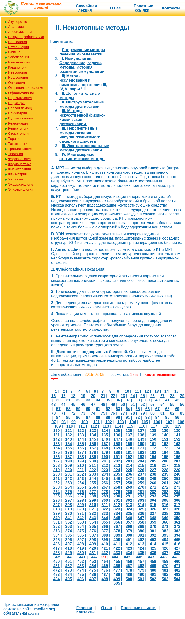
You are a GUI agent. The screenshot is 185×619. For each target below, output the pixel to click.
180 (116, 452)
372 (177, 527)
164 (56, 448)
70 (53, 413)
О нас (115, 8)
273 (177, 487)
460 (177, 561)
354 (92, 522)
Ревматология (19, 128)
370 (153, 527)
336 (141, 513)
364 (80, 527)
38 (138, 400)
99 (73, 422)
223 (105, 470)
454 (105, 561)
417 (56, 548)
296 (56, 500)
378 (116, 531)
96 (177, 417)
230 (56, 474)
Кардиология (18, 67)
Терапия (14, 139)
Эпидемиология (20, 189)
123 (92, 431)
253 (68, 483)
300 (105, 500)
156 (92, 444)
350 (177, 518)
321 (92, 509)
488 (116, 574)
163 (177, 444)
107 (169, 422)
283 (165, 492)
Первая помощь (20, 108)
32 (78, 400)
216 (153, 465)
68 (167, 409)
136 (116, 435)
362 (56, 527)
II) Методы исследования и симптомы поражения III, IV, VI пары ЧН (83, 82)
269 (129, 487)
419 (80, 548)
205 (153, 461)
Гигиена (14, 52)
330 (68, 513)
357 (129, 522)
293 (153, 496)
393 (165, 535)
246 (116, 479)
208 (56, 465)
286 (68, 496)
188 (80, 457)
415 (165, 544)
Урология (15, 154)
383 (177, 531)
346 (129, 518)
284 (177, 492)
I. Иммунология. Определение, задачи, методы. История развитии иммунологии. (82, 65)
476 (105, 570)
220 (68, 470)
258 (129, 483)
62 (108, 409)
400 (116, 540)
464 (92, 566)
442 (94, 557)
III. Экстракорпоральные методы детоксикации (84, 148)
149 (141, 439)
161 (153, 444)
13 (156, 391)
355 (105, 522)
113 (106, 426)
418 (68, 548)
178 (92, 452)
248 (141, 479)
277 (92, 492)
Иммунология (19, 62)
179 (105, 452)
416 (177, 544)
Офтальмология (21, 93)
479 (141, 570)
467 (129, 566)
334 (116, 513)
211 (92, 465)
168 (105, 448)
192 (129, 457)
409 (92, 544)
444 (115, 557)
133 (80, 435)
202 (116, 461)
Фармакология (19, 159)
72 (73, 413)
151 (165, 439)
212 (105, 465)
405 (177, 540)
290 (116, 496)
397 (80, 540)
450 (56, 561)
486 (92, 574)
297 (68, 500)
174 (177, 448)
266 (92, 487)
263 (56, 487)
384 (56, 535)
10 (127, 391)
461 (56, 566)
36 (118, 400)
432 (105, 553)
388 (105, 535)
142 (56, 439)
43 (53, 404)
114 (118, 426)
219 (56, 470)
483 (56, 574)
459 (165, 561)
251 (177, 479)
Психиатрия (17, 113)
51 (132, 404)
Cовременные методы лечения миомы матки (82, 52)
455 (116, 561)
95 (167, 417)
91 (128, 417)
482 (177, 570)
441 (82, 557)
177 (80, 452)
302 (129, 500)
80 (152, 413)
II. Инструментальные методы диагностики (81, 104)
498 (105, 579)
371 (165, 527)
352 (68, 522)
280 (129, 492)
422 (116, 548)
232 (80, 474)
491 (153, 574)
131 (56, 435)
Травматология (20, 149)
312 (116, 505)
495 (68, 579)
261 (165, 483)
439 (58, 557)
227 (153, 470)
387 (92, 535)
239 (165, 474)
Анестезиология (20, 32)
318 (56, 509)
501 (141, 579)
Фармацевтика (19, 164)
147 (116, 439)
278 (105, 492)
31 (68, 400)
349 (165, 518)
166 (80, 448)
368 (129, 527)
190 (105, 457)
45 (73, 404)
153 (56, 444)
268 (116, 487)
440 (70, 557)
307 (56, 505)
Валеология (17, 42)
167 (92, 448)
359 (153, 522)
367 (116, 527)
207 (177, 461)
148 (129, 439)
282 (153, 492)
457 (141, 561)
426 (165, 548)
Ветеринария (18, 47)
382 (165, 531)
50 (123, 404)
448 (163, 557)
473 (68, 570)
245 (105, 479)
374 (68, 531)
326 (153, 509)
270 (141, 487)
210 (80, 465)
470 (165, 566)
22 (113, 396)
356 (116, 522)
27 (162, 396)
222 (92, 470)
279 (116, 492)
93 (147, 417)
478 (129, 570)
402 (141, 540)
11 (137, 391)
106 (156, 422)
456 (129, 561)
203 (129, 461)
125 (116, 431)
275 (68, 492)
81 (162, 413)
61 (98, 409)
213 (116, 465)
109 (57, 426)
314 (141, 505)
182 (141, 452)
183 (153, 452)
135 (105, 435)
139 (153, 435)
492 (165, 574)
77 (123, 413)
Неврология (17, 72)
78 (132, 413)
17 (63, 396)
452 (80, 561)
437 (165, 553)
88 (98, 417)
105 (145, 422)
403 (153, 540)
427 (177, 548)
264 (68, 487)
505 (116, 583)
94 (157, 417)
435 (141, 553)
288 (92, 496)
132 (68, 435)
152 (177, 439)
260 (153, 483)
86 (78, 417)
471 (177, 566)
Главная (84, 608)
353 (80, 522)
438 (177, 553)
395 (56, 540)
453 (92, 561)
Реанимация (18, 123)
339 (177, 513)
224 (116, 470)
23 (123, 396)
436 (153, 553)
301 (116, 500)
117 (154, 426)
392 (153, 535)
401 (129, 540)
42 (177, 400)
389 (116, 535)
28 (172, 396)
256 (105, 483)
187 (68, 457)
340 (56, 518)
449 (175, 557)
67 (157, 409)
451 (68, 561)
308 (68, 505)
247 (129, 479)
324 (129, 509)
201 (105, 461)
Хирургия (15, 179)
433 (116, 553)
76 (113, 413)
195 (165, 457)
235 (116, 474)
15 (176, 391)
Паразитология (20, 98)
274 (56, 492)
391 (141, 535)
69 (177, 409)
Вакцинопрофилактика (26, 37)
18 (73, 396)
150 (153, 439)
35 (108, 400)
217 (165, 465)
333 (105, 513)
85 (68, 417)
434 (129, 553)
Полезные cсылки (143, 8)
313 (129, 505)
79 (142, 413)
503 (165, 579)
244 (92, 479)
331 (80, 513)
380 (141, 531)
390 (129, 535)
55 (172, 404)
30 (58, 400)
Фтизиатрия (17, 174)
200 (92, 461)
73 (83, 413)
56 (182, 404)
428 (56, 553)
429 (68, 553)
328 (177, 509)
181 (129, 452)
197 (56, 461)
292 (141, 496)
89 (108, 417)
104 (132, 422)
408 (80, 544)
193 (141, 457)
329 (56, 513)
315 (153, 505)
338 (165, 513)
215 (141, 465)
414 (153, 544)
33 (88, 400)
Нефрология (18, 77)
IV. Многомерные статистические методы (82, 156)
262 (177, 483)
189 (92, 457)
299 (92, 500)
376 (92, 531)
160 (141, 444)
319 (68, 509)
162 (165, 444)
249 (153, 479)
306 (177, 500)
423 (129, 548)
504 (177, 579)
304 (153, 500)
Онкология (16, 83)
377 (105, 531)
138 (141, 435)
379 (129, 531)
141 (177, 435)
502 (153, 579)
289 (105, 496)
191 (116, 457)
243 (80, 479)
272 (165, 487)
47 (93, 404)
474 (80, 570)
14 (166, 391)
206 (165, 461)
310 (92, 505)
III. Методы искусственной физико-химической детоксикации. (82, 117)
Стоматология (19, 133)
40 (157, 400)
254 (80, 483)
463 (80, 566)
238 (153, 474)
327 (165, 509)
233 (92, 474)
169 (116, 448)
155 (80, 444)
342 (80, 518)
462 (68, 566)
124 (105, 431)
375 (80, 531)
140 (165, 435)
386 (80, 535)
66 (147, 409)
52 (142, 404)
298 (80, 500)
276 (80, 492)
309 (80, 505)
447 (151, 557)
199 (80, 461)
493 (177, 574)
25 (142, 396)
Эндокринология (21, 184)
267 (105, 487)
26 (152, 396)
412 (129, 544)
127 (141, 431)
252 (56, 483)
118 (166, 426)
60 (88, 409)
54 (162, 404)
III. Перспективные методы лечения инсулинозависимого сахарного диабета (79, 134)
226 (141, 470)
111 (81, 426)
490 (141, 574)
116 (142, 426)
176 (68, 452)
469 (153, 566)
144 (80, 439)
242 (68, 479)
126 (129, 431)
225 (129, 470)
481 (165, 570)
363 (68, 527)
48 (103, 404)
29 (182, 396)
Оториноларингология (25, 88)
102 (108, 422)
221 (80, 470)
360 (165, 522)
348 (153, 518)
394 (177, 535)
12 (147, 391)
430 (80, 553)
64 (128, 409)
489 (129, 574)
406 (56, 544)
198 (68, 461)
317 (177, 505)
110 (69, 426)
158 (116, 444)
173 (165, 448)
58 (68, 409)
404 (165, 540)
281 (141, 492)
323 (116, 509)
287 (80, 496)
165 (68, 448)
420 (92, 548)
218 (177, 465)
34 (98, 400)
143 (68, 439)
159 (129, 444)
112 (93, 426)
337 (153, 513)
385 (68, 535)
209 (68, 465)
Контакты (171, 8)
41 (167, 400)
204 (141, 461)
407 (68, 544)
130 (177, 431)
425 (153, 548)
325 (141, 509)
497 (92, 579)
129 (165, 431)
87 (88, 417)
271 (153, 487)
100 (84, 422)
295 (177, 496)
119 (178, 426)
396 (68, 540)
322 (105, 509)
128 (153, 431)
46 (83, 404)
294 (165, 496)
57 (58, 409)
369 (141, 527)
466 (116, 566)
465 (105, 566)
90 (118, 417)
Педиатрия (16, 103)
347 (141, 518)
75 (103, 413)
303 (141, 500)
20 (93, 396)
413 (141, 544)
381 (153, 531)
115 (130, 426)
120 (56, 431)
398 (92, 540)
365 (92, 527)
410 (105, 544)
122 (80, 431)
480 (153, 570)
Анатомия (16, 27)
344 (105, 518)
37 (128, 400)
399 (105, 540)
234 (105, 474)
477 (116, 570)
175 (56, 452)
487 (105, 574)
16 (53, 396)
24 (132, 396)
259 (141, 483)
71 (63, 413)
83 (182, 413)
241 (56, 479)
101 (96, 422)
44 (63, 404)
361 (177, 522)
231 (68, 474)
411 (116, 544)
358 (141, 522)
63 (118, 409)
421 (105, 548)
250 (165, 479)
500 (129, 579)
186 (56, 457)
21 (103, 396)
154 (68, 444)
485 (80, 574)
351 (56, 522)
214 (129, 465)
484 (68, 574)
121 (68, 431)
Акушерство (17, 22)
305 (165, 500)
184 (165, 452)
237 (141, 474)
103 (120, 422)
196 (177, 457)
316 (165, 505)
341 (68, 518)
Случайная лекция (86, 8)
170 (129, 448)
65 (138, 409)
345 (116, 518)
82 (172, 413)
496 (80, 579)
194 (153, 457)
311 (105, 505)
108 (181, 422)
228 (165, 470)
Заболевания (18, 57)
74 (93, 413)
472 (56, 570)
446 (139, 557)
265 (80, 487)
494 (56, 579)
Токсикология (18, 144)
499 (116, 579)
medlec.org (44, 609)
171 (141, 448)
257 (116, 483)
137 (129, 435)
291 (129, 496)
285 (56, 496)
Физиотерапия (19, 169)
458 (153, 561)
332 (92, 513)
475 (92, 570)
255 (92, 483)
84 (58, 417)
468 (141, 566)
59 (78, 409)
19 (83, 396)
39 (147, 400)
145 (92, 439)
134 (92, 435)
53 (152, 404)
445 (127, 557)
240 (177, 474)
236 (129, 474)
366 (105, 527)
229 (177, 470)
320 (80, 509)
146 (105, 439)
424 (141, 548)
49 (113, 404)
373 (56, 531)
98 (63, 422)
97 (53, 422)
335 (129, 513)
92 (138, 417)
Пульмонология (20, 118)
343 (92, 518)
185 (177, 452)
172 (153, 448)
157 (105, 444)
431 (92, 553)
